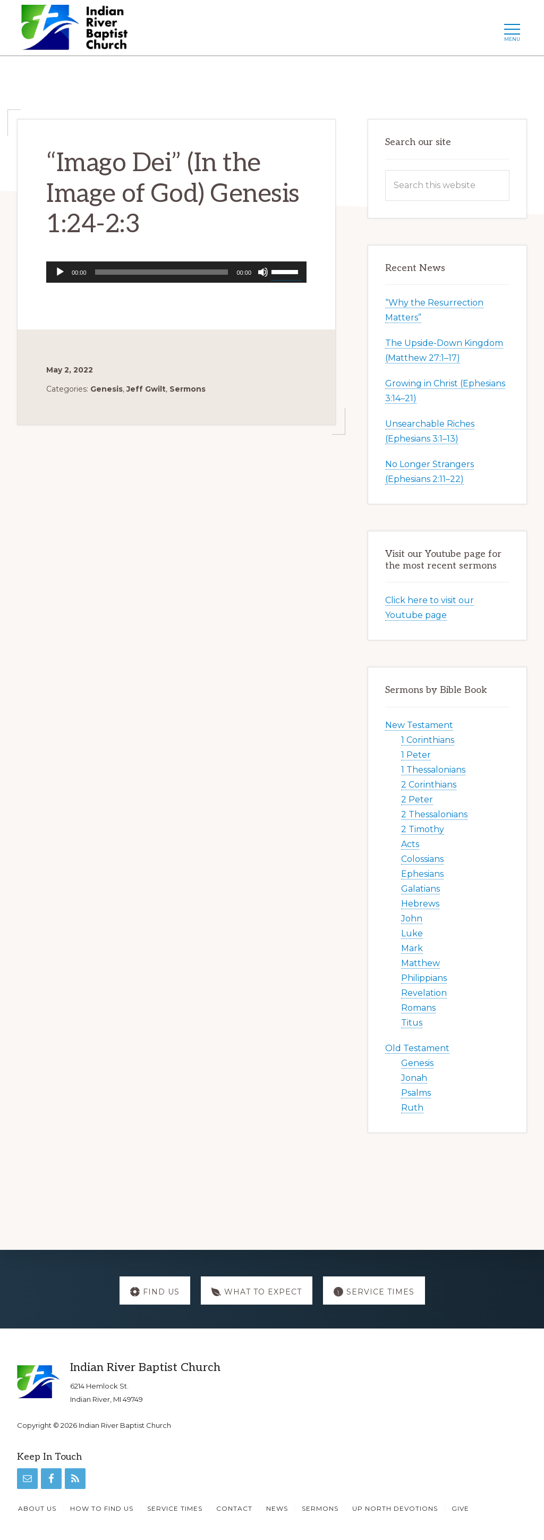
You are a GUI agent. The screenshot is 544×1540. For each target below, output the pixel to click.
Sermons (187, 389)
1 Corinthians (427, 740)
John (411, 918)
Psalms (416, 1093)
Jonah (414, 1078)
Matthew (420, 963)
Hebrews (420, 904)
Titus (411, 1023)
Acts (410, 844)
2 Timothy (422, 829)
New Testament (419, 725)
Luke (412, 933)
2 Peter (417, 799)
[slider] (161, 272)
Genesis (106, 389)
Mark (412, 948)
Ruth (412, 1108)
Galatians (420, 889)
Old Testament (417, 1048)
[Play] (60, 272)
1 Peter (416, 755)
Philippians (424, 978)
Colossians (422, 859)
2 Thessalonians (434, 814)
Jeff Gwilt (146, 389)
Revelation (424, 993)
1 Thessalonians (433, 770)
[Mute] (263, 272)
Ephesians (422, 874)
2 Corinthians (428, 785)
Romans (418, 1008)
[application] (176, 272)
